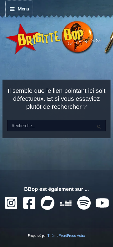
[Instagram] (11, 203)
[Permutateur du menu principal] (19, 9)
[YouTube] (102, 203)
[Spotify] (84, 203)
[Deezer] (66, 203)
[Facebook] (29, 203)
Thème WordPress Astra (66, 236)
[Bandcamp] (47, 203)
